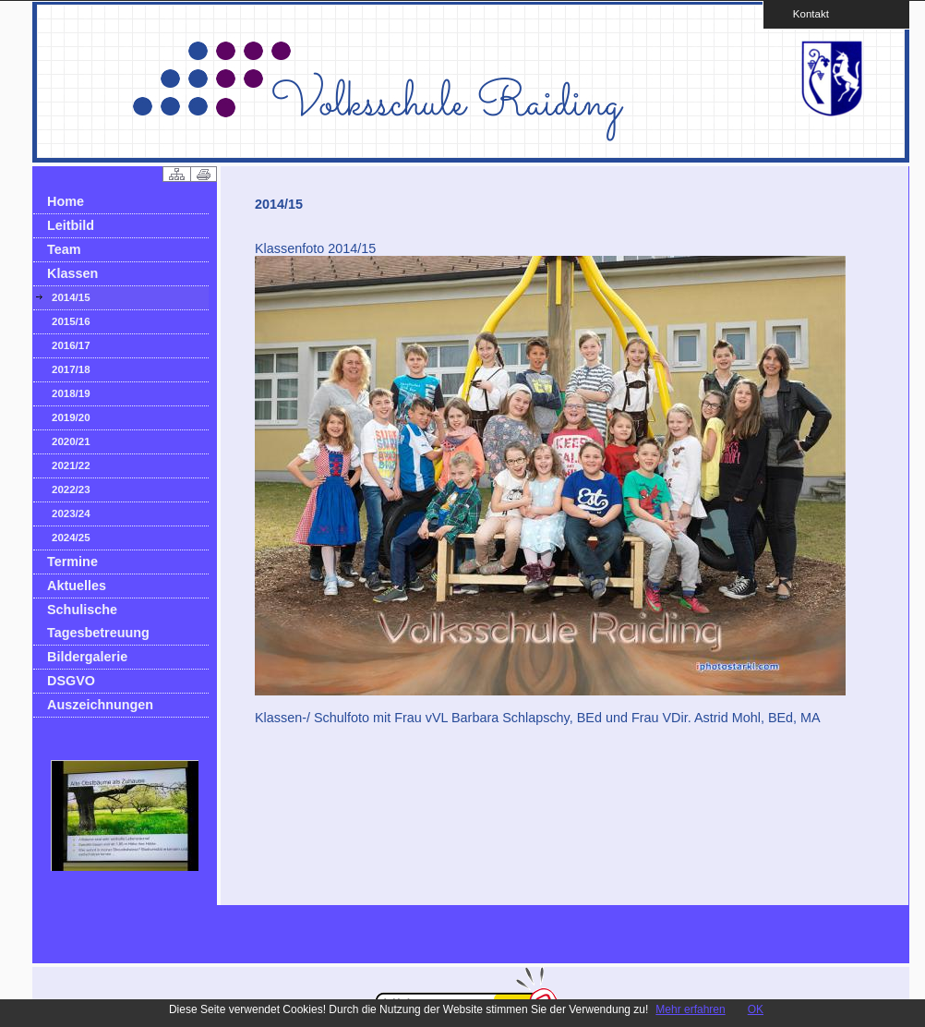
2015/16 (71, 321)
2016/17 (71, 345)
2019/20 (71, 417)
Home (65, 201)
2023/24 (71, 513)
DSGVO (71, 680)
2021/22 (71, 465)
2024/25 (71, 537)
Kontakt (805, 13)
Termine (72, 561)
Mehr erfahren (690, 1009)
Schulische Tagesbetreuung (98, 621)
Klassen (72, 273)
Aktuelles (76, 585)
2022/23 (71, 489)
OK (755, 1009)
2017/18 (71, 369)
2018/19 (71, 393)
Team (64, 249)
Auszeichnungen (100, 704)
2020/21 (71, 441)
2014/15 (71, 297)
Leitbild (70, 225)
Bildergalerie (87, 656)
